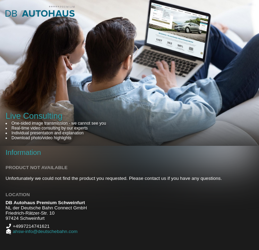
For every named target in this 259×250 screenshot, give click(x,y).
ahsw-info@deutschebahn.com (44, 231)
